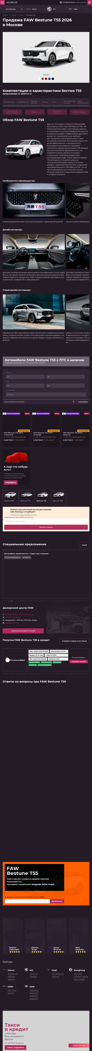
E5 (53, 906)
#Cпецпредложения (12, 555)
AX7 (76, 906)
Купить (14, 15)
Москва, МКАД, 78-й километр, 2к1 (11, 577)
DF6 (80, 906)
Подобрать (10, 487)
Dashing (10, 906)
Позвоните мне (81, 1027)
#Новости (26, 555)
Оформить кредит (78, 638)
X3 (62, 906)
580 (76, 912)
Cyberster (33, 909)
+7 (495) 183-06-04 (67, 2)
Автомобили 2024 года (14, 1009)
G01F (14, 923)
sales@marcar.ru (12, 597)
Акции (84, 542)
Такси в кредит (16, 959)
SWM (10, 919)
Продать (25, 1042)
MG (51, 9)
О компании (8, 1050)
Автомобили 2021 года (40, 1009)
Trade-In (6, 1046)
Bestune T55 (37, 498)
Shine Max (77, 909)
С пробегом (26, 1037)
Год (7, 381)
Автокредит (39, 1042)
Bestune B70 (9, 498)
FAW (21, 15)
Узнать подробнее (15, 980)
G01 (9, 923)
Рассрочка (25, 1046)
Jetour (31, 9)
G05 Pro (10, 925)
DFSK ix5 (85, 909)
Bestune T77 (23, 498)
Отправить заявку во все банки (74, 618)
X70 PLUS (11, 909)
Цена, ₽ (9, 372)
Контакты (38, 1046)
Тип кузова (10, 390)
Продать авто (64, 1027)
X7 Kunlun (55, 909)
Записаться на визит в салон (9, 605)
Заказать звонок (46, 525)
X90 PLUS (11, 912)
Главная (5, 15)
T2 (16, 906)
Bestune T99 (51, 498)
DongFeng (79, 902)
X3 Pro (58, 906)
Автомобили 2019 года (65, 1009)
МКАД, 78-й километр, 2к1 (68, 1036)
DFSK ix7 (81, 912)
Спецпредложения (11, 1042)
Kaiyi (73, 9)
